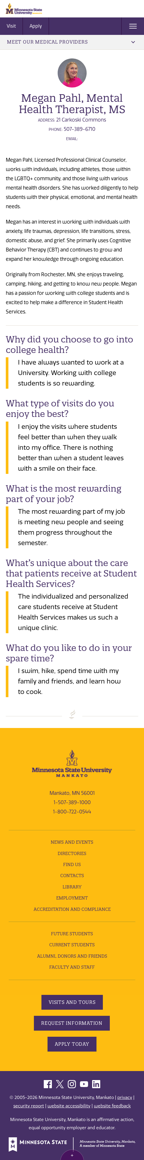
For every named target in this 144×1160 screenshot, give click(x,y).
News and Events (72, 842)
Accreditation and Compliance (72, 909)
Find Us (72, 864)
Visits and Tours (72, 1002)
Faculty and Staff (72, 967)
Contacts (72, 875)
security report (28, 1106)
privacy (124, 1097)
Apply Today (72, 1044)
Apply (36, 26)
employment (72, 898)
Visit (11, 26)
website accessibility (69, 1106)
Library (72, 887)
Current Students (72, 944)
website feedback (112, 1106)
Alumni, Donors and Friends (72, 956)
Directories (72, 853)
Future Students (72, 933)
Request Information (72, 1023)
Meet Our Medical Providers (71, 42)
